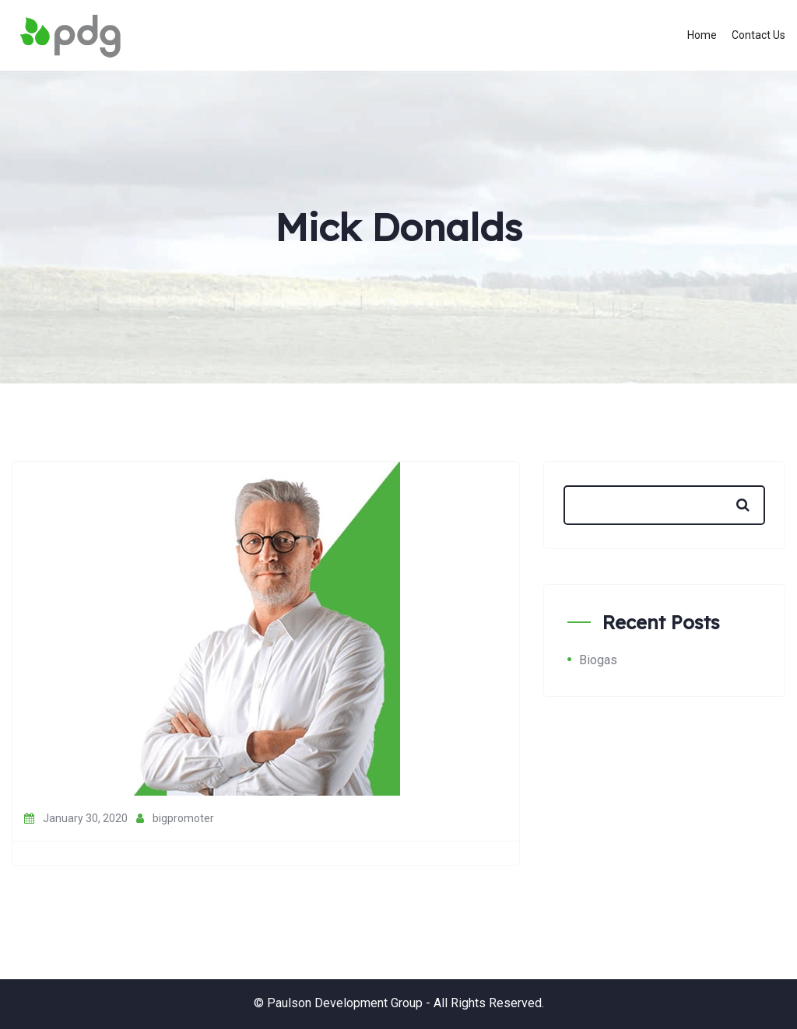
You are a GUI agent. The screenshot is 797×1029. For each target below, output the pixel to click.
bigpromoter (175, 818)
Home (702, 35)
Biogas (598, 660)
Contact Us (758, 35)
